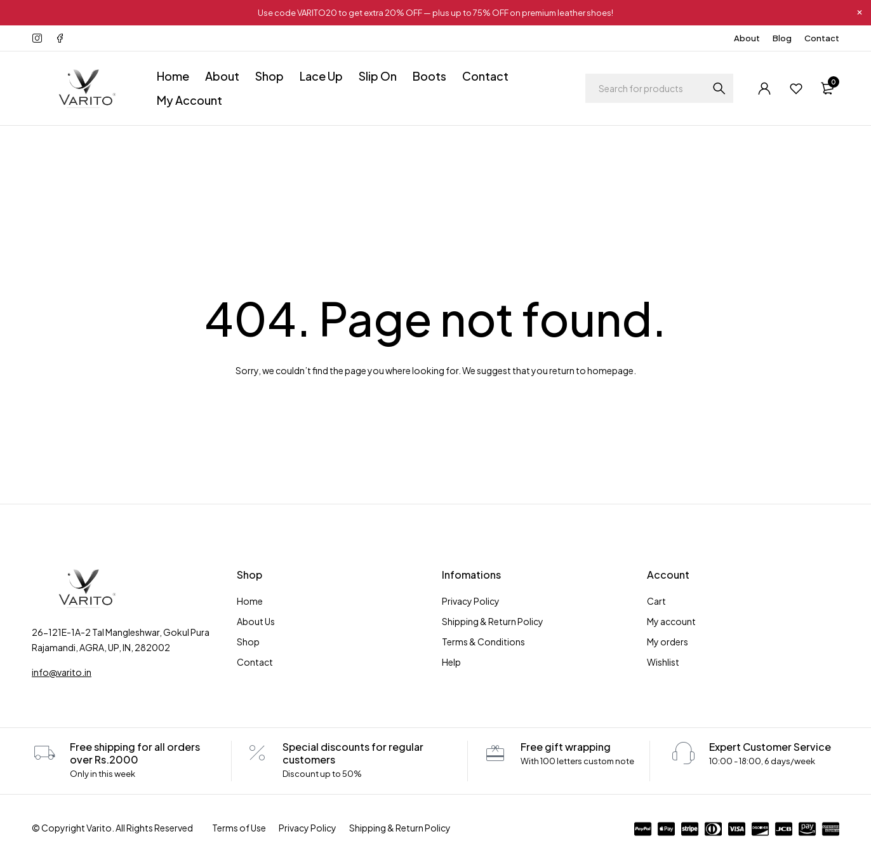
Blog (782, 38)
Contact (821, 38)
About (747, 38)
